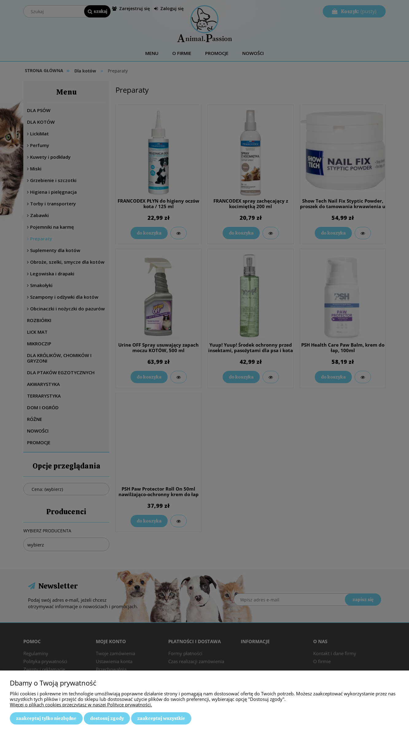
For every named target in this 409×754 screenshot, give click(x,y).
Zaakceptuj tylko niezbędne (46, 718)
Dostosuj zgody (107, 718)
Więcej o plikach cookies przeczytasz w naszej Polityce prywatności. (81, 705)
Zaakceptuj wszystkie (161, 718)
